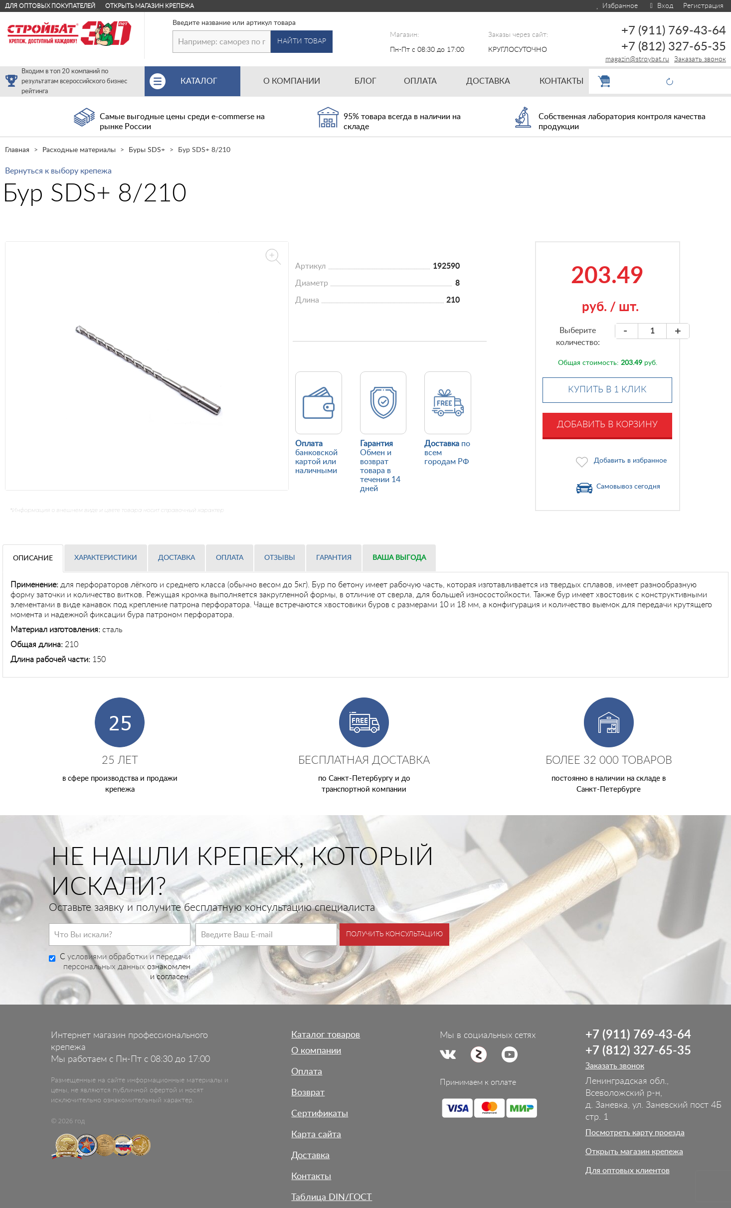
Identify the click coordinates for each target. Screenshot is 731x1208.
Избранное (616, 5)
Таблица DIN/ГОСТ (331, 1197)
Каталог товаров (325, 1035)
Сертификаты (319, 1113)
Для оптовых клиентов (627, 1171)
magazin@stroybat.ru (637, 59)
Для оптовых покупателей (50, 6)
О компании (316, 1050)
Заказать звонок (700, 59)
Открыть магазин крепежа (149, 6)
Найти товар (301, 41)
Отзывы (279, 557)
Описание (33, 558)
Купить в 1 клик (607, 389)
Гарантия (334, 557)
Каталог (210, 81)
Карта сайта (316, 1134)
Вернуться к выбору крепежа (58, 171)
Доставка (176, 557)
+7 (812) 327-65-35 (673, 47)
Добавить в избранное (630, 460)
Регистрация (703, 5)
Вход (660, 5)
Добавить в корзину (607, 424)
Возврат (308, 1092)
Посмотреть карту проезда (635, 1133)
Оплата (229, 557)
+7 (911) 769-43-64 (673, 31)
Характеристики (105, 557)
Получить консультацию (394, 934)
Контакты (311, 1176)
